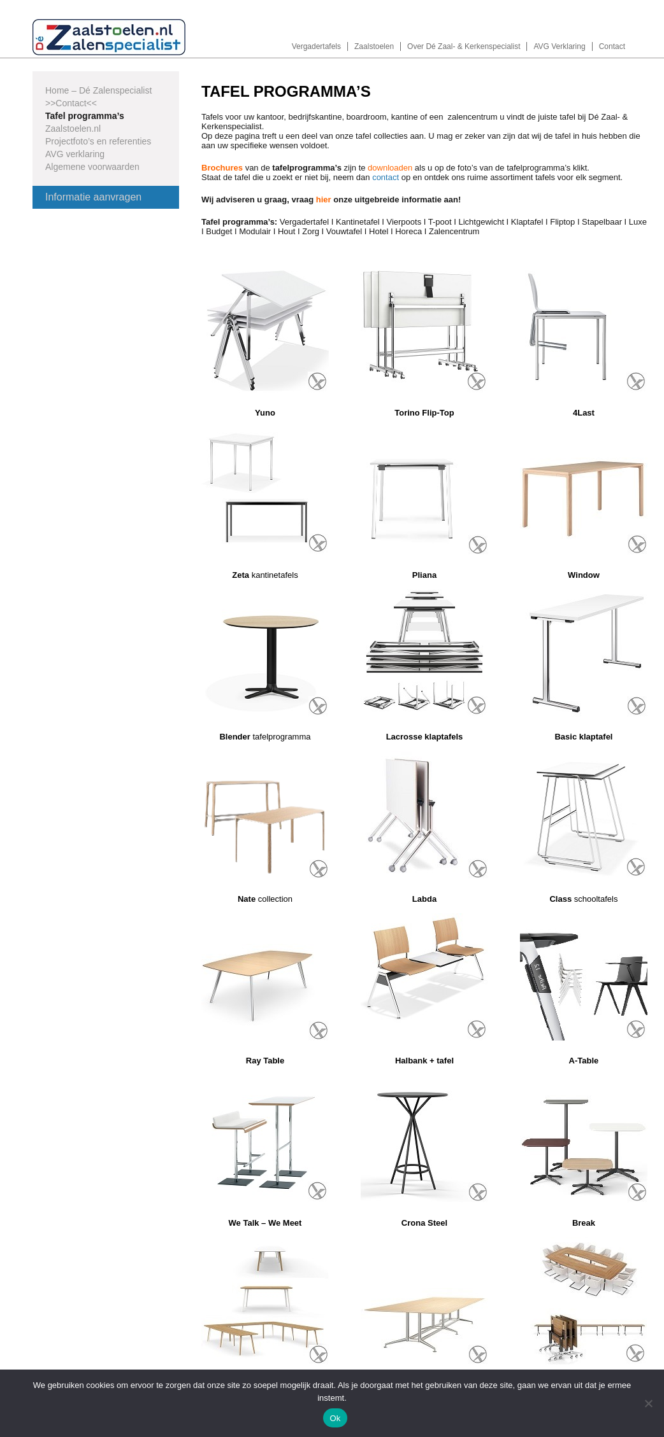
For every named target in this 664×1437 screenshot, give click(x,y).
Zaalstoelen (374, 46)
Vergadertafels (316, 46)
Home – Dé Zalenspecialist (98, 90)
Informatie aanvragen (93, 197)
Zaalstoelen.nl (73, 128)
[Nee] (648, 1403)
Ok (334, 1418)
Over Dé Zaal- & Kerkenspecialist (463, 46)
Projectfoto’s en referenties (98, 141)
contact (385, 177)
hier (323, 199)
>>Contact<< (71, 103)
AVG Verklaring (559, 46)
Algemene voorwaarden (92, 167)
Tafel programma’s (84, 116)
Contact (612, 46)
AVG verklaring (75, 154)
